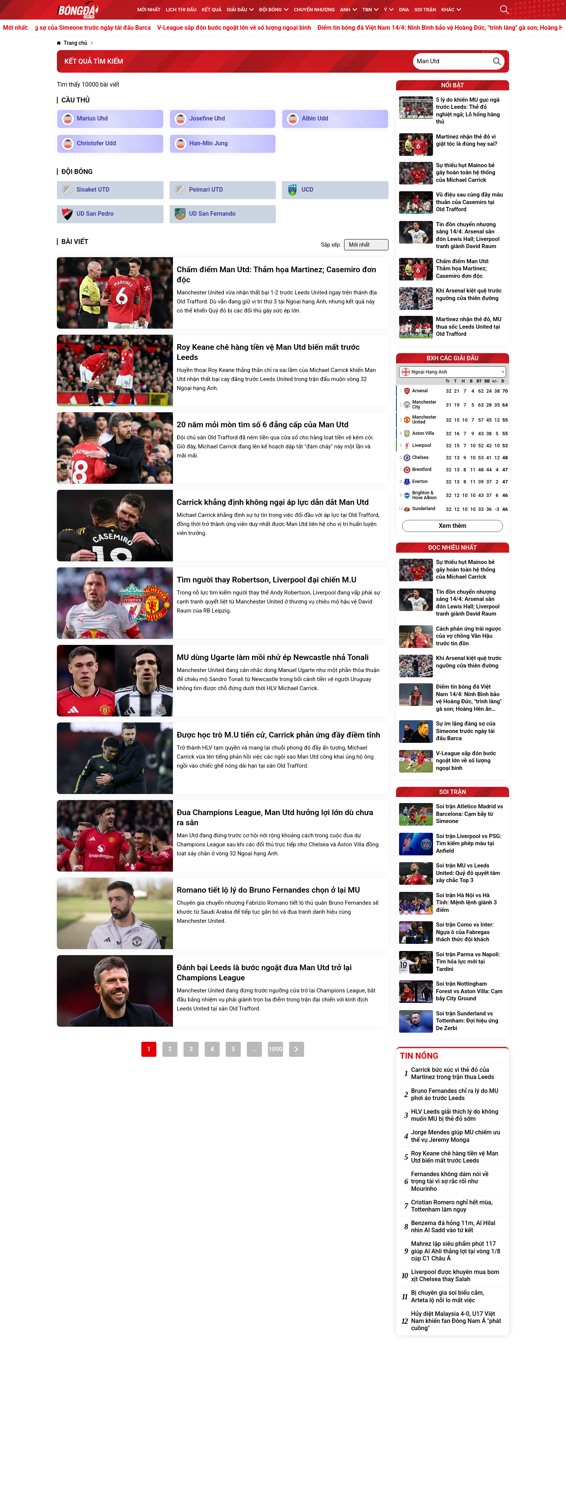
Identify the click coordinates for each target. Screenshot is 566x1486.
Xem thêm (452, 525)
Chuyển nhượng (314, 9)
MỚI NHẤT (149, 9)
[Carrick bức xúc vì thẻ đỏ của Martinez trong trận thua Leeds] (456, 1073)
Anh (348, 9)
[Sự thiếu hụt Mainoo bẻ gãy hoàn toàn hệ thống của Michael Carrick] (452, 174)
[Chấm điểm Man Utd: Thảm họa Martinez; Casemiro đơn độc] (223, 293)
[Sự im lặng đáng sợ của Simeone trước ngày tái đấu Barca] (452, 732)
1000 (276, 1049)
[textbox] (426, 372)
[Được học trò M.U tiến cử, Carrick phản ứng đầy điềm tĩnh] (223, 758)
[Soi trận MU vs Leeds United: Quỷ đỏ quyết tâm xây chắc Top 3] (452, 874)
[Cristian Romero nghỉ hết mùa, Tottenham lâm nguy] (456, 1206)
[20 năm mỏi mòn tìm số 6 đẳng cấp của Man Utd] (223, 448)
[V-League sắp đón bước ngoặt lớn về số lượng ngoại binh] (452, 762)
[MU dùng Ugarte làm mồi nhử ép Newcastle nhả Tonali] (223, 680)
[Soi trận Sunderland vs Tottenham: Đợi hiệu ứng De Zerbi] (452, 1022)
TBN (371, 9)
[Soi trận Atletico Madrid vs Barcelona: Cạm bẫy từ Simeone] (452, 815)
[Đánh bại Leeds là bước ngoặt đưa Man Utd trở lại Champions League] (223, 991)
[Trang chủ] (72, 43)
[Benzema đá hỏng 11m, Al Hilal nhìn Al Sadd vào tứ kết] (456, 1226)
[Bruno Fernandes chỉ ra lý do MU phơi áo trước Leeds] (456, 1094)
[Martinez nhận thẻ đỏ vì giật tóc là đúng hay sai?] (452, 144)
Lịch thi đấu (181, 9)
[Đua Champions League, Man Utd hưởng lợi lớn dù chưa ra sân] (223, 836)
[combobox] (452, 372)
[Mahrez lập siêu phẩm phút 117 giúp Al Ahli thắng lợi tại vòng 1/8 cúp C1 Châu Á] (456, 1251)
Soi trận (425, 9)
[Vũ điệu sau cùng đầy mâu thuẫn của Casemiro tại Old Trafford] (452, 203)
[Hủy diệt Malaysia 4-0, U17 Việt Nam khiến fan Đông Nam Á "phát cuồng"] (456, 1321)
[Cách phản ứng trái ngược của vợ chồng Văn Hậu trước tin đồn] (452, 637)
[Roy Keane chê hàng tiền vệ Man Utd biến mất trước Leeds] (223, 370)
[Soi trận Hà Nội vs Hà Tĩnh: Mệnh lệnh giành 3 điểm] (452, 904)
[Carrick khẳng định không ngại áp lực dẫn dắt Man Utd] (223, 525)
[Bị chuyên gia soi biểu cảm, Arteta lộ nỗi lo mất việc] (456, 1296)
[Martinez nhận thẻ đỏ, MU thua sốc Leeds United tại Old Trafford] (452, 328)
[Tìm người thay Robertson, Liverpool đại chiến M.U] (223, 603)
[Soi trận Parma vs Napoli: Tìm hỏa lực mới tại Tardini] (452, 963)
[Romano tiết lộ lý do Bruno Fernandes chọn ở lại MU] (223, 913)
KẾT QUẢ (212, 9)
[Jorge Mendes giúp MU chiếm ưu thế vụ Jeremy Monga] (456, 1136)
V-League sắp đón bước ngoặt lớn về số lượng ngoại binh (272, 27)
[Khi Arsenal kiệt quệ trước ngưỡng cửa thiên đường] (452, 298)
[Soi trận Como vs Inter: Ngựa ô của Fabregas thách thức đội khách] (452, 933)
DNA (404, 9)
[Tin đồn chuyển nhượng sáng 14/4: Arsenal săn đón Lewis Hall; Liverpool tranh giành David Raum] (452, 236)
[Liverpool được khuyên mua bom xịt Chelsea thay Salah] (456, 1275)
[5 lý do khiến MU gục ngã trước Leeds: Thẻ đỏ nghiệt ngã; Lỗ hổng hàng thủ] (452, 111)
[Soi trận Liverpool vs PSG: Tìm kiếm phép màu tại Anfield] (452, 845)
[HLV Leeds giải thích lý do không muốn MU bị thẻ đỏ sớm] (456, 1115)
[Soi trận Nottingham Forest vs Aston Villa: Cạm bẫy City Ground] (452, 992)
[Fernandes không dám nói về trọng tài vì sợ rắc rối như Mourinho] (456, 1181)
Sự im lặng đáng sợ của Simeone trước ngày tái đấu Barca (110, 27)
